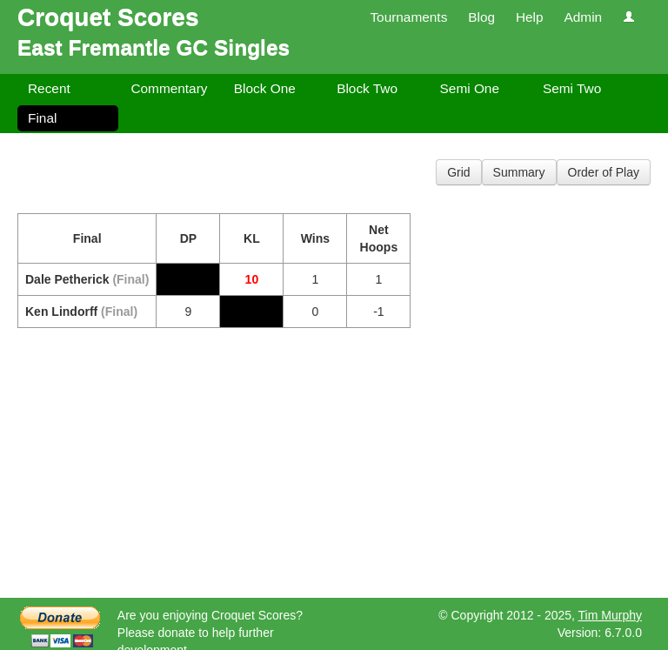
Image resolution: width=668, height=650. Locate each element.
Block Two (367, 88)
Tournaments (408, 17)
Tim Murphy (610, 615)
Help (530, 17)
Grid (458, 172)
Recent (49, 88)
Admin (583, 17)
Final (42, 118)
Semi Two (572, 88)
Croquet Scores (108, 16)
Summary (519, 172)
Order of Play (603, 172)
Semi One (469, 88)
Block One (265, 88)
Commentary (168, 88)
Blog (481, 17)
